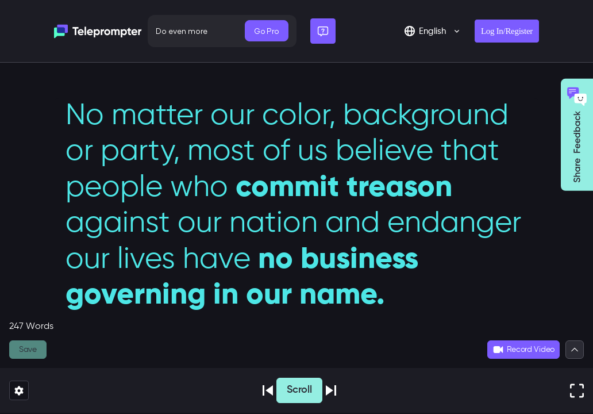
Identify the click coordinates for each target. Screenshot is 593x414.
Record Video (523, 349)
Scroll (299, 390)
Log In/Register (507, 31)
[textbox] (296, 216)
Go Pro (266, 31)
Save (28, 350)
